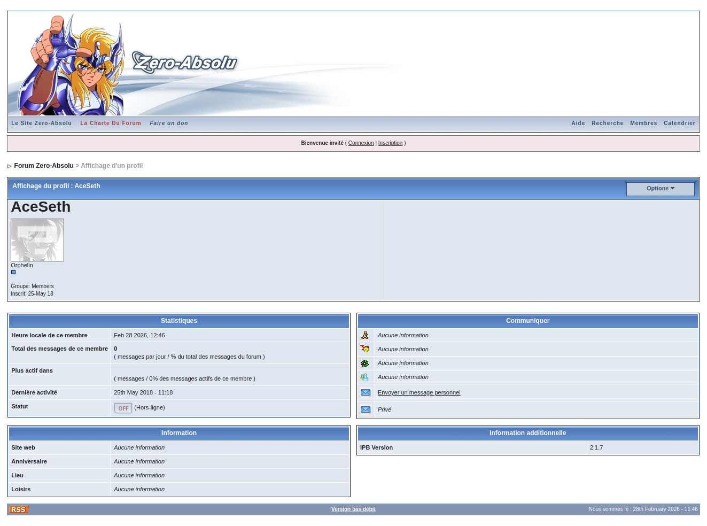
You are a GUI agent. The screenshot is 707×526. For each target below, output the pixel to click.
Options (658, 188)
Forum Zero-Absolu (44, 165)
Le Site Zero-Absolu (41, 123)
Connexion (361, 143)
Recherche (608, 123)
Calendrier (679, 123)
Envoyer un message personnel (419, 392)
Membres (643, 123)
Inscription (390, 143)
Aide (579, 123)
